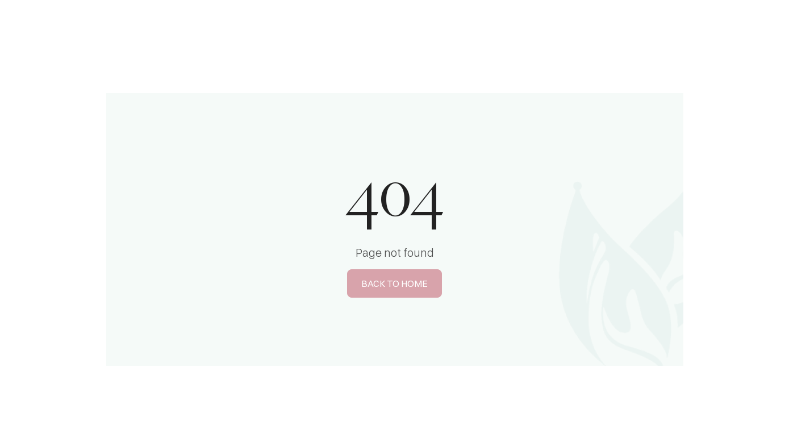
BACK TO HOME (394, 283)
